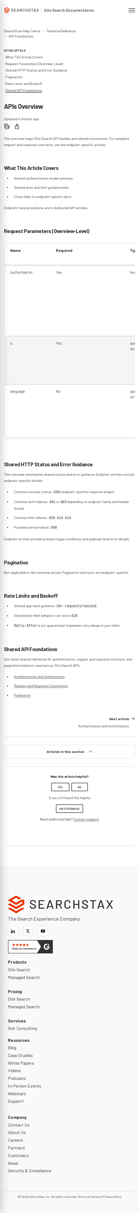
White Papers (21, 1063)
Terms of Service (89, 1196)
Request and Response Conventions (41, 686)
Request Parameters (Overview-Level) (34, 64)
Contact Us (18, 1125)
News (13, 1163)
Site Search (19, 969)
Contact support (86, 819)
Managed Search (24, 977)
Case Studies (20, 1055)
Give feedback (69, 808)
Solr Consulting (22, 1028)
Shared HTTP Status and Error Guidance (36, 70)
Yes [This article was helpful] (60, 787)
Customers (18, 1155)
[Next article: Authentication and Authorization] (106, 722)
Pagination (22, 695)
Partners (16, 1147)
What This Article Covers (24, 57)
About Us (17, 1132)
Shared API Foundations (23, 90)
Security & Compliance (29, 1170)
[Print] (7, 126)
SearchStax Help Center (22, 31)
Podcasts (17, 1078)
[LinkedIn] (13, 931)
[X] (28, 931)
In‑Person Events (24, 1086)
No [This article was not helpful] (80, 787)
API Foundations (21, 36)
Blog (12, 1047)
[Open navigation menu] (132, 10)
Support (16, 1101)
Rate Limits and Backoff (23, 83)
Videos (14, 1070)
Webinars (17, 1093)
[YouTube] (43, 931)
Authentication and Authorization (39, 676)
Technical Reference (61, 31)
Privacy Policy (112, 1196)
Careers (15, 1140)
